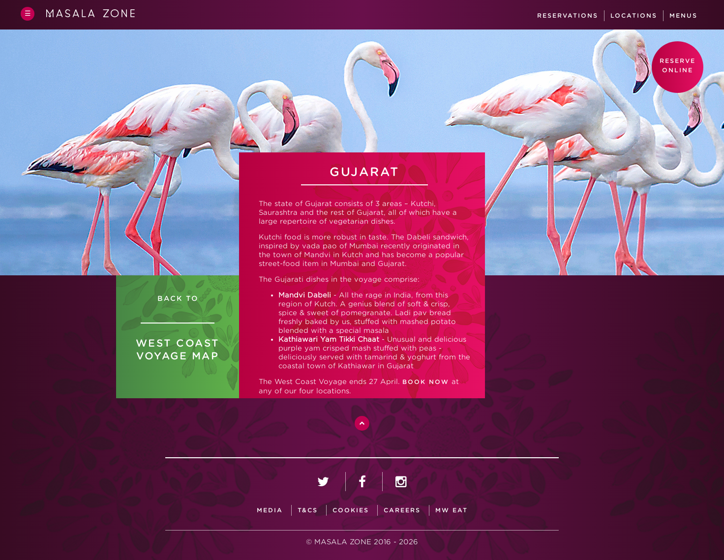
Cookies (350, 510)
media (270, 510)
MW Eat (451, 510)
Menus (683, 15)
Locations (633, 15)
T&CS (308, 510)
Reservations (567, 15)
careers (402, 510)
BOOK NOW (425, 381)
